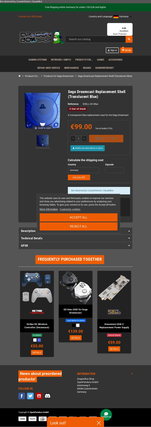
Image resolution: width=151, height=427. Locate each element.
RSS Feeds (36, 16)
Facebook (21, 396)
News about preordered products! (40, 377)
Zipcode (109, 164)
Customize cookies (70, 209)
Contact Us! (24, 16)
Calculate (79, 177)
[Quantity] (78, 138)
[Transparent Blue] (39, 340)
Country (72, 164)
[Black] (73, 325)
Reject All (78, 226)
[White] (35, 340)
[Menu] (131, 25)
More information (49, 209)
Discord (47, 396)
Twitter (30, 396)
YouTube (39, 396)
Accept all (78, 217)
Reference (73, 104)
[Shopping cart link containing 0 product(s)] (126, 50)
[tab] (75, 238)
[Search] (98, 39)
